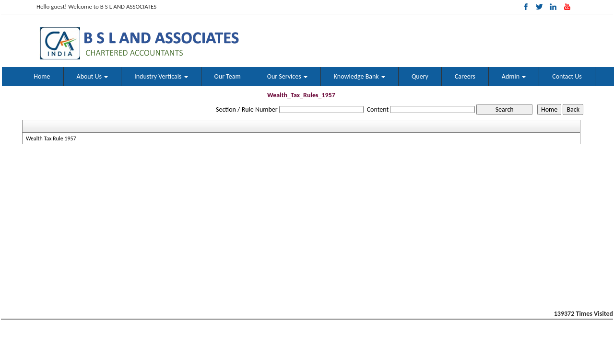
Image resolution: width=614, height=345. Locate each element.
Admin (514, 76)
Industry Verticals (161, 76)
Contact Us (567, 76)
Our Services (287, 76)
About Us (92, 76)
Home (42, 76)
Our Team (227, 76)
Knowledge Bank (359, 76)
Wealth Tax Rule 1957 (51, 138)
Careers (465, 76)
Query (420, 76)
